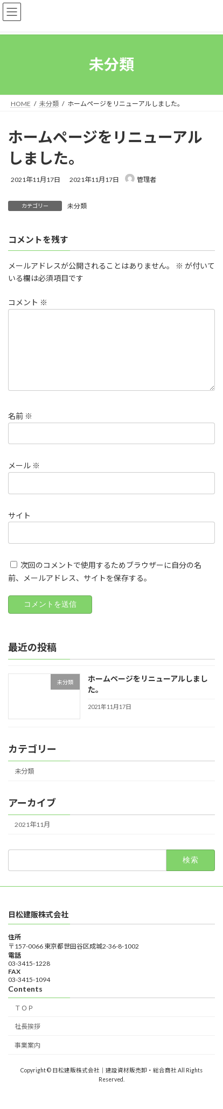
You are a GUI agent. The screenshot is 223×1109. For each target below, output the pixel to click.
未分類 (77, 206)
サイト (19, 528)
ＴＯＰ (24, 1020)
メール (24, 478)
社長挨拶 (27, 1039)
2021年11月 (32, 837)
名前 (20, 429)
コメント (27, 302)
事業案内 (27, 1058)
